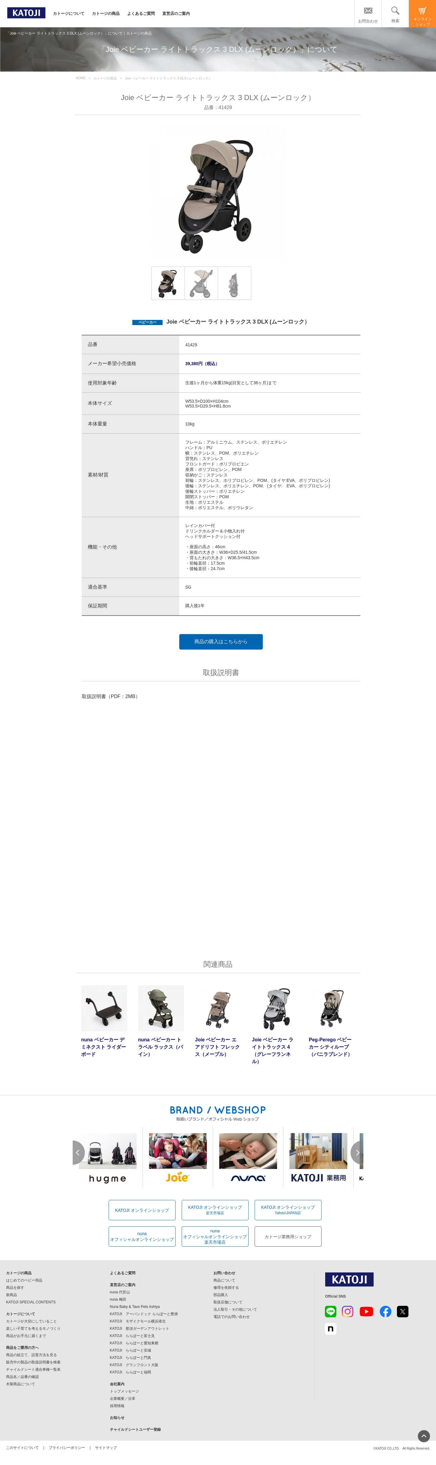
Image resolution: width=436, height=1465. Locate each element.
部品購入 (220, 1295)
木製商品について (20, 1384)
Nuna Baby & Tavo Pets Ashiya (135, 1307)
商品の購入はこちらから (221, 641)
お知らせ (117, 1418)
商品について (224, 1280)
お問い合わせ (224, 1273)
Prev (79, 1153)
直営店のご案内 (176, 13)
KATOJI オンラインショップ (142, 1210)
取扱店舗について (228, 1302)
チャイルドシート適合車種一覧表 (33, 1369)
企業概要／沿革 (122, 1398)
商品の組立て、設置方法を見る (31, 1355)
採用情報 (117, 1406)
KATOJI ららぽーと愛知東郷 (134, 1343)
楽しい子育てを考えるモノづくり (33, 1328)
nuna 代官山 (120, 1292)
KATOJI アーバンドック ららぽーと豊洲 (144, 1314)
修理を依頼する (226, 1287)
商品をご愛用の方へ (22, 1348)
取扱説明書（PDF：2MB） (111, 696)
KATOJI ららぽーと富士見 (132, 1336)
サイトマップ (106, 1448)
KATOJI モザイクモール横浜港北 (138, 1321)
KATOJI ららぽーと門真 (130, 1358)
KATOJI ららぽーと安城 (130, 1350)
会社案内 (117, 1384)
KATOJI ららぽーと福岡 (130, 1372)
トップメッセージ (124, 1391)
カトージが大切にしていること (31, 1321)
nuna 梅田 (118, 1299)
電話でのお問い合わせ (231, 1317)
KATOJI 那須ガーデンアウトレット (140, 1328)
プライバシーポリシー (67, 1448)
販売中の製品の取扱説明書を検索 (33, 1362)
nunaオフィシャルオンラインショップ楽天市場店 (215, 1236)
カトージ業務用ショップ (288, 1236)
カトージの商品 (106, 13)
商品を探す (15, 1287)
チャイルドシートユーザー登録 (135, 1429)
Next (357, 1153)
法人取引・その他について (235, 1309)
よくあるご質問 (141, 13)
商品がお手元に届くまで (26, 1336)
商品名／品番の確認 (22, 1377)
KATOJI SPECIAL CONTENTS (31, 1302)
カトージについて (68, 13)
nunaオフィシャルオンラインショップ (142, 1236)
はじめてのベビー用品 (24, 1280)
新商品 (11, 1295)
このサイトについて (22, 1448)
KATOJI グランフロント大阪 (134, 1365)
